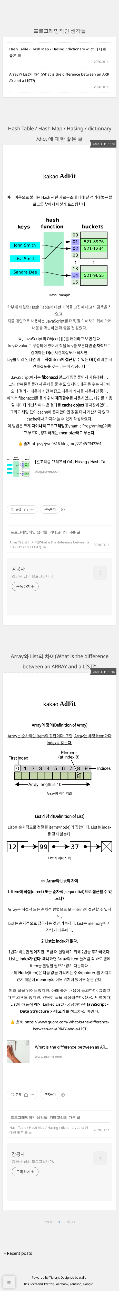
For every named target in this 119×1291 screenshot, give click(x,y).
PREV (48, 1222)
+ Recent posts (18, 1253)
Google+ (89, 1284)
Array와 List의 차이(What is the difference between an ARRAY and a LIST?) (59, 77)
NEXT (70, 1222)
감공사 (18, 569)
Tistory (54, 1277)
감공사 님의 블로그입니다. (33, 576)
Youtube (75, 1284)
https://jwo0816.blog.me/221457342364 (66, 443)
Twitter (48, 1284)
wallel (83, 1277)
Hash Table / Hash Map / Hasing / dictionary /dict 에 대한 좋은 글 (57, 52)
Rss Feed (30, 1284)
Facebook (61, 1284)
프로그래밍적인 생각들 (29, 532)
